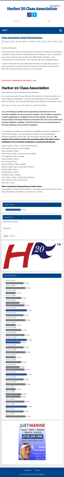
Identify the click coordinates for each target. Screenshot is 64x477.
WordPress (31, 474)
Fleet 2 (38, 41)
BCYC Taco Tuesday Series (15, 288)
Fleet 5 (55, 41)
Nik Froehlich (22, 41)
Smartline (41, 474)
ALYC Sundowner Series (15, 283)
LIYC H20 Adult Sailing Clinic (16, 310)
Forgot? (12, 236)
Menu (4, 30)
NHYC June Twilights (13, 298)
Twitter (37, 470)
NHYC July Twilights (13, 397)
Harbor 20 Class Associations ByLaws (19, 105)
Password (6, 228)
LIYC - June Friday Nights (15, 305)
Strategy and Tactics (13, 210)
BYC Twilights (11, 293)
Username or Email (10, 222)
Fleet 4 (49, 41)
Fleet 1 (33, 41)
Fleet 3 (44, 41)
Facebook (27, 470)
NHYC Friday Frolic (12, 303)
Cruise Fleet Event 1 (13, 342)
